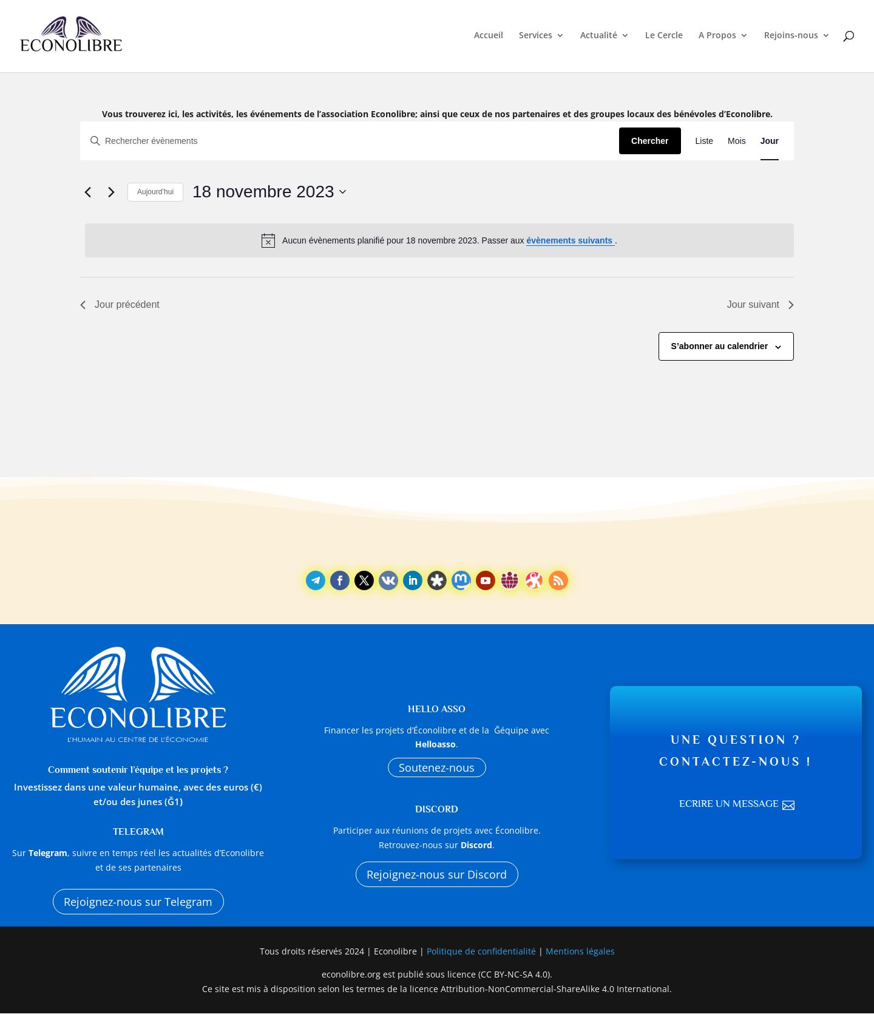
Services (535, 38)
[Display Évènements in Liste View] (705, 141)
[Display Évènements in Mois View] (737, 141)
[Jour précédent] (87, 192)
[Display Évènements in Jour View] (770, 141)
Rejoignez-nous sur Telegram (138, 903)
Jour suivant (760, 304)
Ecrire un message (728, 805)
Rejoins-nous (791, 38)
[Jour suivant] (111, 192)
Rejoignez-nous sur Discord (437, 878)
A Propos (717, 38)
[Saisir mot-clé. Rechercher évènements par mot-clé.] (350, 141)
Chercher (649, 141)
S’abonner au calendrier (719, 346)
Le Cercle (664, 38)
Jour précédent (120, 304)
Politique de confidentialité (482, 955)
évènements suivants (570, 240)
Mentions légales (580, 955)
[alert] (439, 240)
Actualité (598, 38)
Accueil (488, 38)
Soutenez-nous (436, 768)
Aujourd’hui (155, 192)
